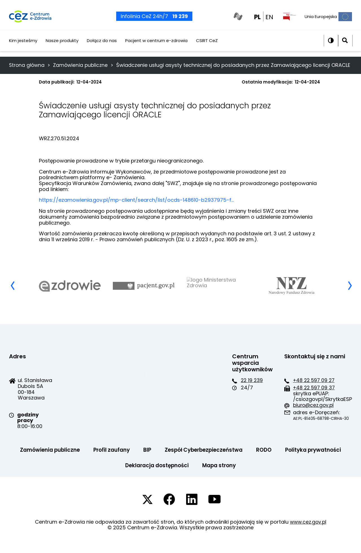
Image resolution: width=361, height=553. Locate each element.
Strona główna (27, 65)
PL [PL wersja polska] (257, 20)
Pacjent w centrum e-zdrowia (156, 46)
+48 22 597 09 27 (182, 390)
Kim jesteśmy (23, 46)
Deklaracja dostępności (192, 476)
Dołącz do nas (102, 46)
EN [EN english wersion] (269, 20)
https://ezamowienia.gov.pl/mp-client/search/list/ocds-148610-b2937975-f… (136, 210)
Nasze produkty (62, 46)
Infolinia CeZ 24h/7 (152, 19)
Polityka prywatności (114, 476)
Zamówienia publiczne (83, 65)
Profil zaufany (144, 460)
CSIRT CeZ (207, 46)
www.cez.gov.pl (308, 532)
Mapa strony (258, 476)
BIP (181, 460)
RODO (307, 460)
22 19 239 (108, 390)
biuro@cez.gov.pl (181, 415)
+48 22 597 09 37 (182, 397)
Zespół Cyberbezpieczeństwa (242, 460)
